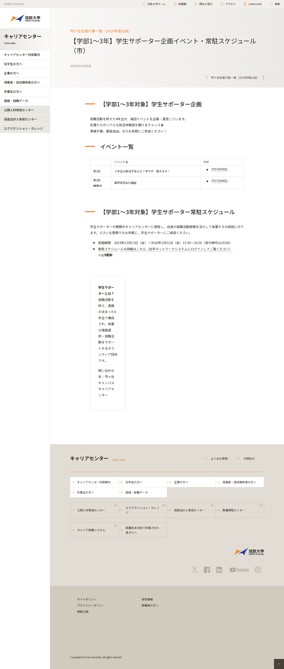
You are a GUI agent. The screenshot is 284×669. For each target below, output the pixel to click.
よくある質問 (219, 458)
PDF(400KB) (220, 169)
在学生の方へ (13, 64)
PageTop (279, 664)
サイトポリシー (87, 599)
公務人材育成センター (19, 110)
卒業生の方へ (13, 91)
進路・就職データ (16, 101)
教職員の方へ (150, 605)
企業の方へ (11, 73)
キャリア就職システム (91, 530)
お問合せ (249, 458)
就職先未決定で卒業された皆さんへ (142, 530)
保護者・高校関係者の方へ (22, 82)
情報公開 (82, 611)
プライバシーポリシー (91, 605)
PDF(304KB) (220, 181)
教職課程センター (234, 510)
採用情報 (147, 599)
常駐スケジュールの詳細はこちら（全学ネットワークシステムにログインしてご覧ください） (165, 248)
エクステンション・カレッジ (23, 128)
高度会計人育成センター (20, 119)
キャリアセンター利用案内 (22, 54)
